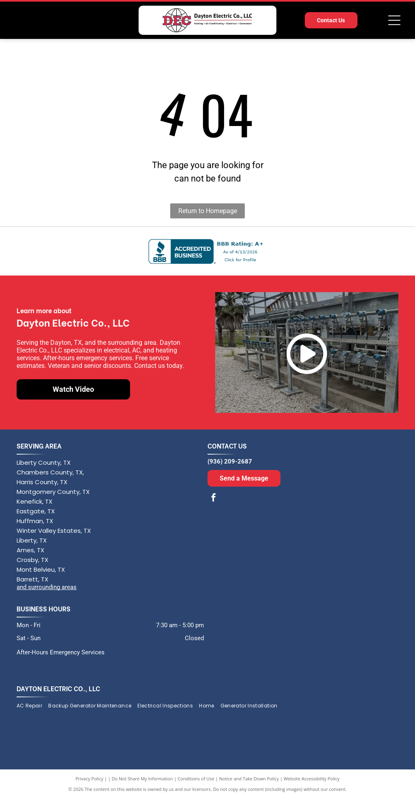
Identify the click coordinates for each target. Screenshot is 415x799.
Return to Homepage (207, 211)
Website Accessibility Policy (312, 779)
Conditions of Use (196, 779)
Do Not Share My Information (142, 779)
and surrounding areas (47, 587)
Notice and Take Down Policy (249, 779)
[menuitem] (32, 706)
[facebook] (214, 498)
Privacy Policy (89, 779)
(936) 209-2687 (230, 461)
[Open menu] (394, 20)
